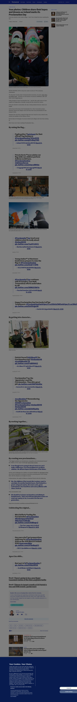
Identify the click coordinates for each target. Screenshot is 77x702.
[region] (38, 679)
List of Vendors (13, 696)
